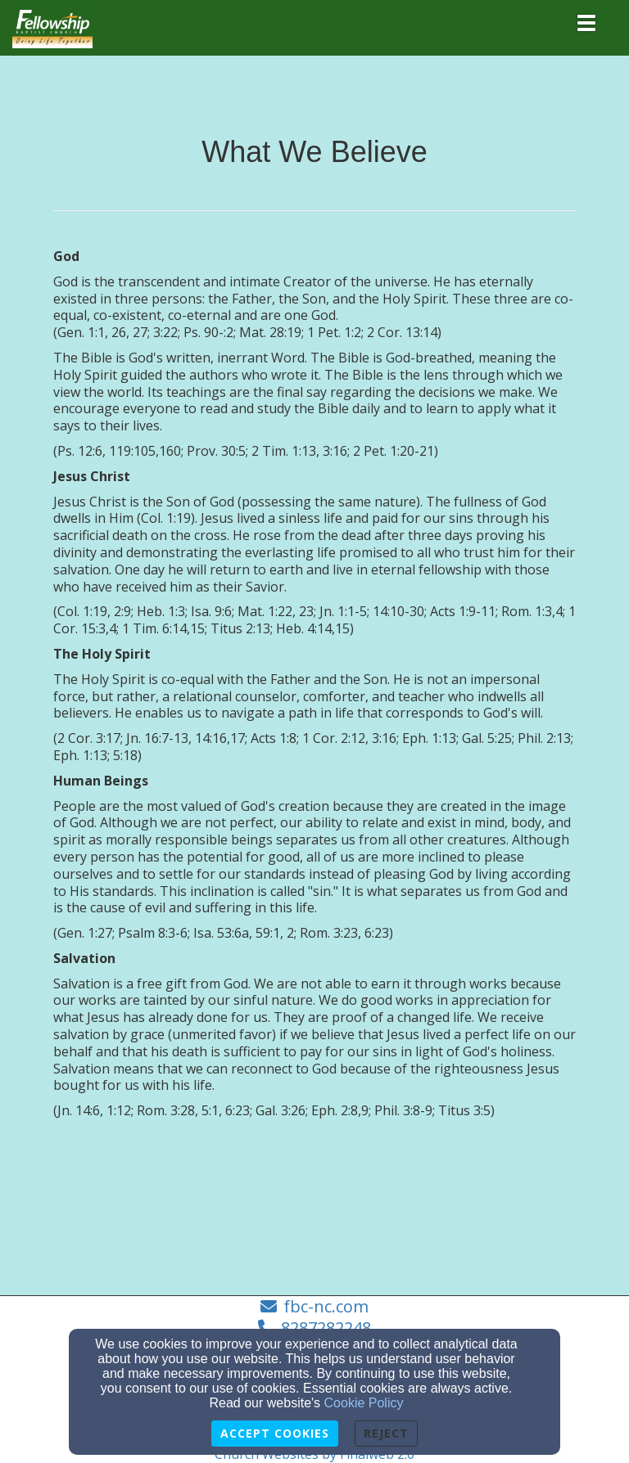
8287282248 (326, 1328)
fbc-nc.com (326, 1306)
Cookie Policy (364, 1403)
